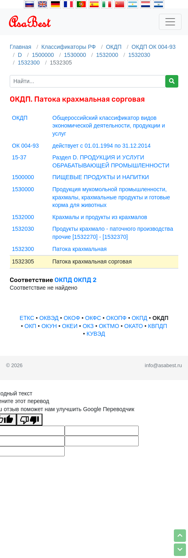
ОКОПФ (116, 318)
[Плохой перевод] (29, 420)
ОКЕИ (69, 326)
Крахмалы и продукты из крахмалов (100, 217)
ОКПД (140, 318)
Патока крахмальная (80, 249)
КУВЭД (96, 333)
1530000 (75, 55)
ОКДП (114, 47)
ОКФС (93, 318)
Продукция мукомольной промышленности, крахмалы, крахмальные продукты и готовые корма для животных (111, 197)
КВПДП (157, 326)
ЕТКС (27, 318)
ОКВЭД (48, 318)
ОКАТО (133, 326)
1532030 (139, 55)
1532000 (107, 55)
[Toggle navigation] (170, 22)
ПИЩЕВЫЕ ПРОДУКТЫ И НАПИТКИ (101, 177)
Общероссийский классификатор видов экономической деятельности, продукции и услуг (109, 126)
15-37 (19, 157)
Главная (20, 47)
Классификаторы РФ (68, 47)
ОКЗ (87, 326)
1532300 (29, 62)
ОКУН (49, 326)
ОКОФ (71, 318)
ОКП (30, 326)
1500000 (43, 55)
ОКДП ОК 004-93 (153, 47)
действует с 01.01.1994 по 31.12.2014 (102, 145)
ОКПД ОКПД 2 (76, 280)
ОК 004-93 (25, 145)
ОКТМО (109, 326)
